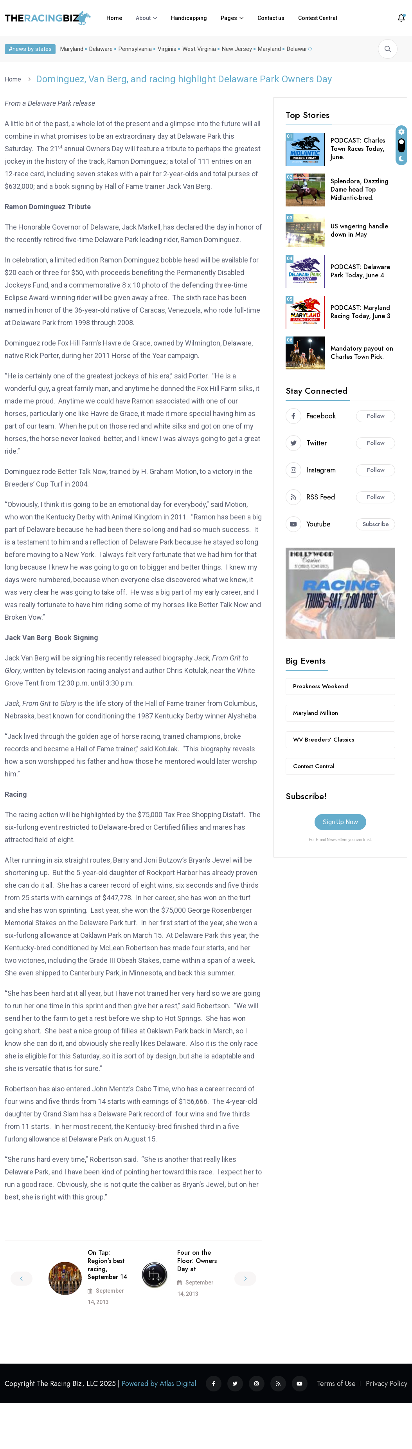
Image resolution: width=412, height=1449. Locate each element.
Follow (376, 416)
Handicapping (189, 18)
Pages (229, 18)
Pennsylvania (133, 48)
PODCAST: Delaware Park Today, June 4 (360, 271)
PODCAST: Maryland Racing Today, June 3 (360, 311)
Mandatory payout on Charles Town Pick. (362, 352)
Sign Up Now (340, 822)
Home (114, 18)
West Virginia (197, 48)
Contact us (270, 18)
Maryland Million (315, 713)
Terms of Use (336, 1383)
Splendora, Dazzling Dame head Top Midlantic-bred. (360, 189)
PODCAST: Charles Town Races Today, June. (358, 148)
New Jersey (235, 48)
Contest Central (317, 18)
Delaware (99, 48)
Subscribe (376, 524)
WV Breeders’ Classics (323, 739)
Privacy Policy (386, 1383)
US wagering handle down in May (359, 230)
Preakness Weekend (320, 686)
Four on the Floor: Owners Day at (197, 1261)
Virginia (165, 48)
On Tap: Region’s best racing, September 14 (107, 1264)
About (143, 18)
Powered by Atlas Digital (159, 1383)
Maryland (70, 48)
